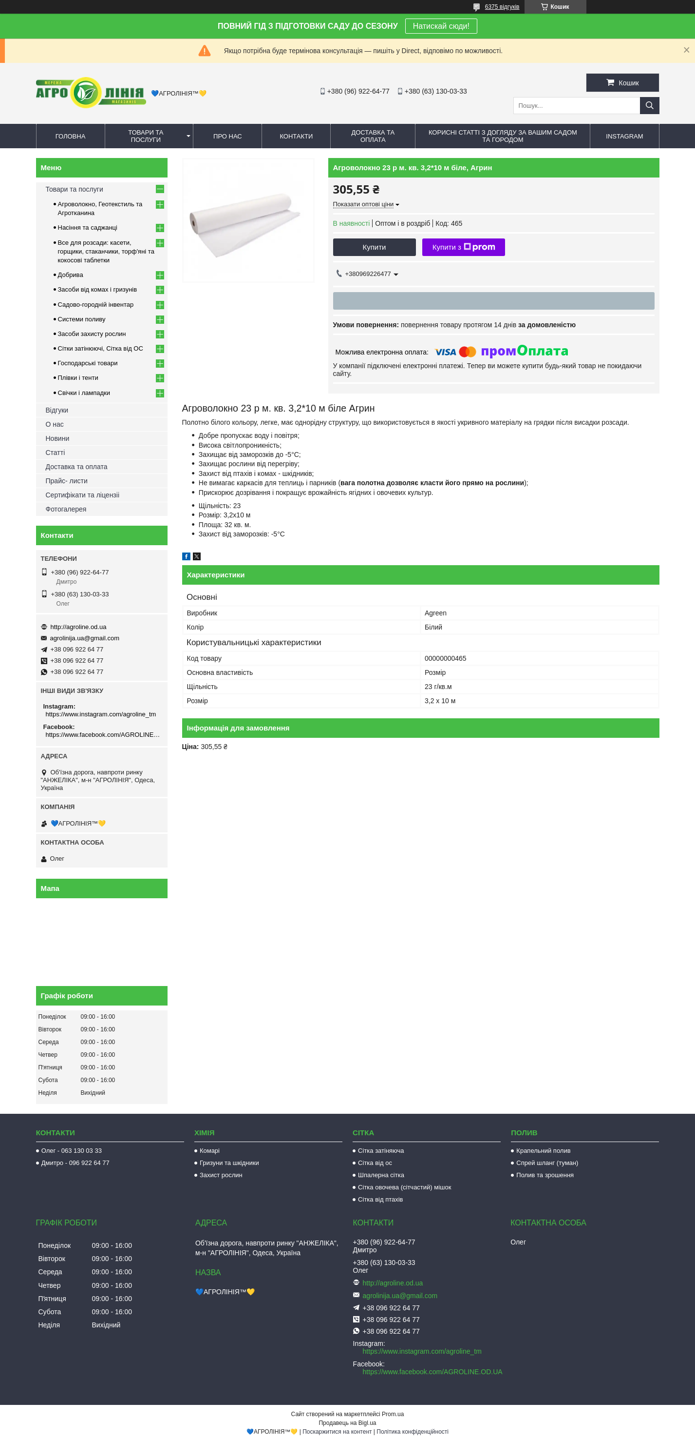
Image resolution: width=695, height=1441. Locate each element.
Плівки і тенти (78, 377)
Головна (71, 136)
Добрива (70, 274)
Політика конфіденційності (412, 1431)
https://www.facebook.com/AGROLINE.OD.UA (103, 734)
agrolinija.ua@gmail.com (85, 638)
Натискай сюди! (441, 26)
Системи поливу (82, 319)
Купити (374, 247)
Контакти (296, 136)
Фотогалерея (66, 509)
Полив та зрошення (545, 1175)
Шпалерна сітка (381, 1175)
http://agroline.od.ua (79, 627)
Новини (58, 438)
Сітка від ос (375, 1162)
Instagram (624, 136)
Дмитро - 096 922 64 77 (75, 1162)
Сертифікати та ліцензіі (83, 495)
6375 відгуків (502, 6)
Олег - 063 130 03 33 (71, 1150)
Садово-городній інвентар (96, 304)
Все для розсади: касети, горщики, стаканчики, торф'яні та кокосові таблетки (106, 251)
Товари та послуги (145, 136)
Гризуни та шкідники (229, 1162)
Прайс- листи (67, 481)
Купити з (463, 247)
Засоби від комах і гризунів (97, 289)
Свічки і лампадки (84, 392)
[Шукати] (649, 105)
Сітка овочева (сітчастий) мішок (404, 1187)
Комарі (210, 1150)
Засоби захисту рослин (92, 333)
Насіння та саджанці (87, 227)
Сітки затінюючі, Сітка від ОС (100, 348)
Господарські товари (88, 363)
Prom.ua (393, 1414)
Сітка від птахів (380, 1199)
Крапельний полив (543, 1150)
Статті (55, 452)
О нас (55, 424)
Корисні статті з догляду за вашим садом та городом (503, 136)
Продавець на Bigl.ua (347, 1423)
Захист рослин (221, 1175)
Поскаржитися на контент (337, 1431)
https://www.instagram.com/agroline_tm (101, 714)
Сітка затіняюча (381, 1150)
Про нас (227, 136)
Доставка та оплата (372, 136)
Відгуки (57, 410)
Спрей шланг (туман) (547, 1162)
